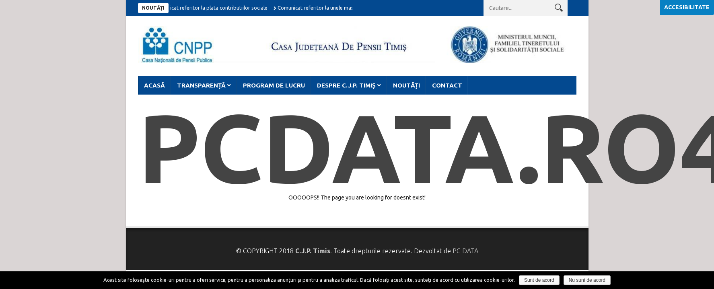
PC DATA (465, 250)
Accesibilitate (687, 7)
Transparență (201, 85)
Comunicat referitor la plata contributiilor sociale (212, 7)
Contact (447, 85)
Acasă (154, 85)
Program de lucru (274, 85)
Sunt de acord (539, 280)
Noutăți (406, 85)
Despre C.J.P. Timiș (346, 85)
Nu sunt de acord (587, 280)
